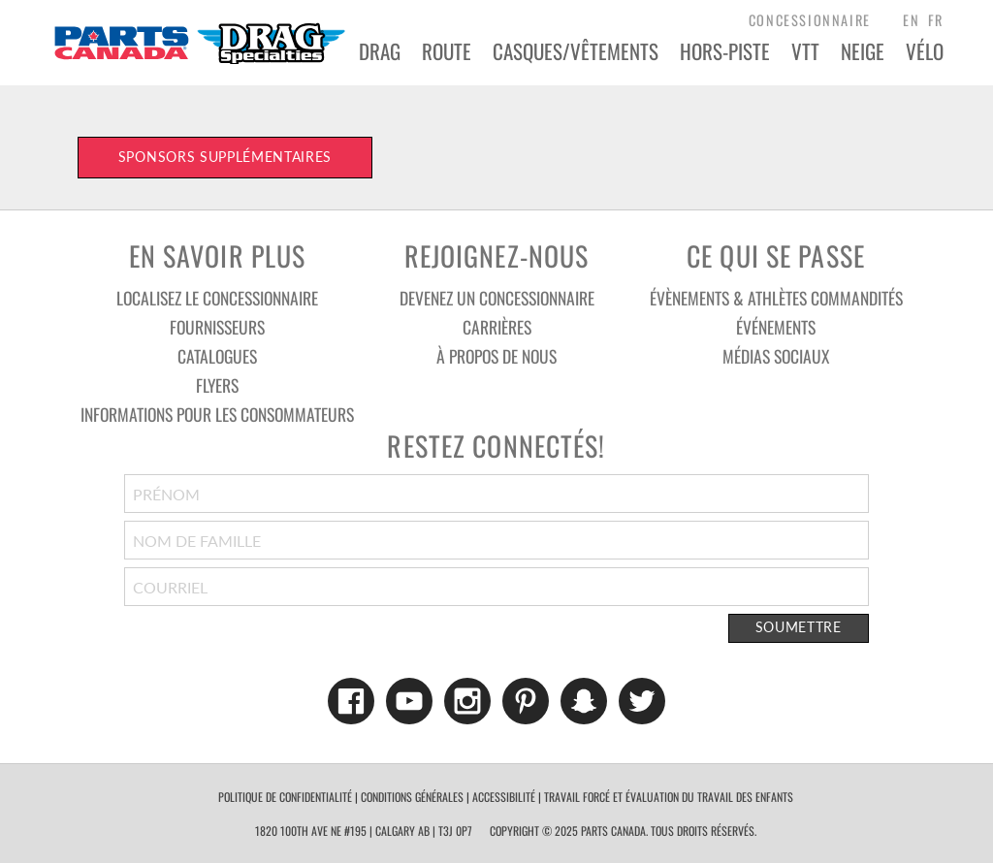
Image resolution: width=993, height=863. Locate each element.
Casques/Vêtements (575, 51)
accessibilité (503, 796)
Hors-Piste (725, 51)
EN (911, 20)
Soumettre (798, 627)
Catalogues (217, 355)
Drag (379, 51)
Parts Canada (198, 42)
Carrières (497, 326)
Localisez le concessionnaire (217, 297)
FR (936, 20)
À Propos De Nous (496, 355)
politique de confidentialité (285, 796)
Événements (776, 326)
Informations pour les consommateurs (217, 414)
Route (446, 51)
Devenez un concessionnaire (497, 297)
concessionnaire (810, 20)
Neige (862, 51)
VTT (805, 51)
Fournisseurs (217, 326)
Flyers (217, 385)
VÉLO (925, 51)
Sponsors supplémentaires (225, 157)
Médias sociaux (775, 355)
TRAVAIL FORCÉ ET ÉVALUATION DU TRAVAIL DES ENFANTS (668, 796)
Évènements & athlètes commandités (776, 297)
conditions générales (412, 796)
